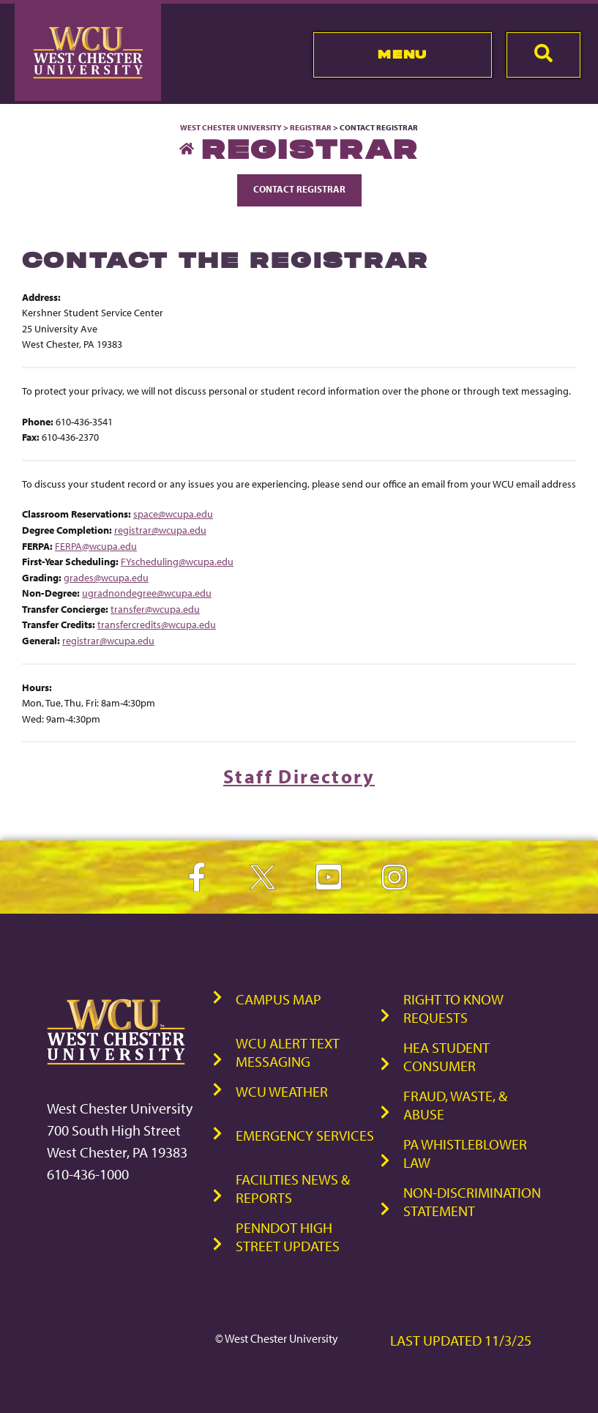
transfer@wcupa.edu (155, 609)
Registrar (311, 127)
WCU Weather (282, 1091)
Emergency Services (305, 1135)
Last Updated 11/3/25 (460, 1340)
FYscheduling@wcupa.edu (177, 561)
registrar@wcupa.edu (160, 530)
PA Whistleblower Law (465, 1153)
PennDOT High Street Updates (288, 1236)
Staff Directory (299, 776)
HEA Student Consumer (446, 1056)
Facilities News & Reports (293, 1188)
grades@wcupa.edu (106, 577)
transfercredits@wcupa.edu (156, 624)
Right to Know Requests (453, 1008)
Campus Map (278, 999)
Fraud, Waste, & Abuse (455, 1104)
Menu (402, 54)
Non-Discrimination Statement (472, 1201)
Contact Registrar (299, 189)
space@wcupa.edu (173, 514)
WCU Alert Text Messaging (288, 1052)
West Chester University (231, 127)
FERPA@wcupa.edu (96, 546)
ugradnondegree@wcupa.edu (147, 593)
